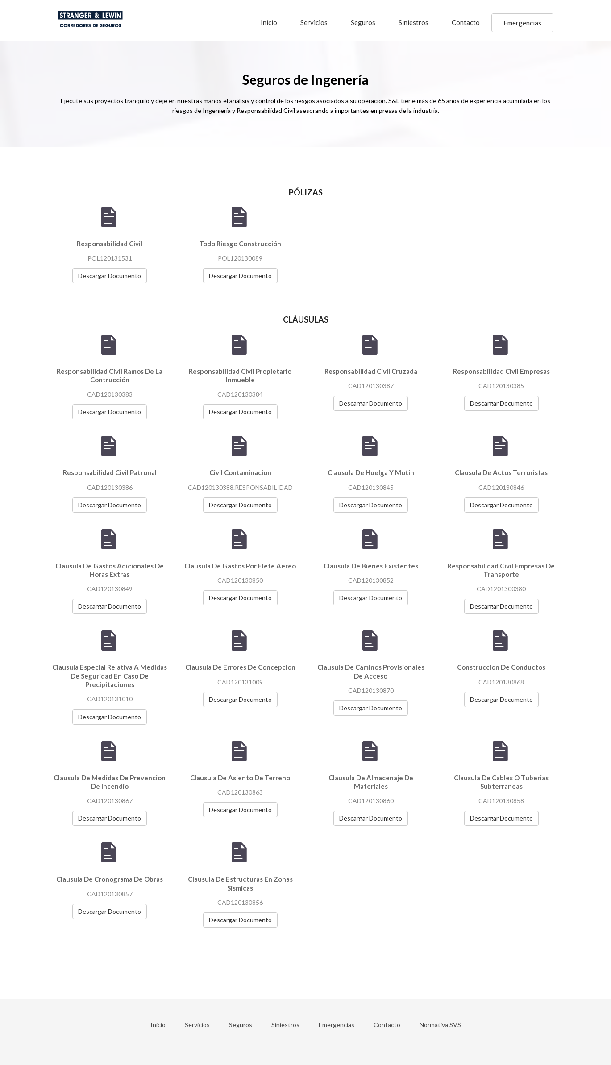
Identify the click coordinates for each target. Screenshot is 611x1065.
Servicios (314, 22)
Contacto (466, 22)
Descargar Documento (109, 275)
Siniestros (413, 22)
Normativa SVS (440, 1024)
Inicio (269, 22)
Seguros (363, 22)
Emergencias (522, 23)
